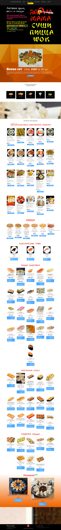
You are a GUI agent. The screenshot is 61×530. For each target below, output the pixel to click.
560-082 (14, 28)
